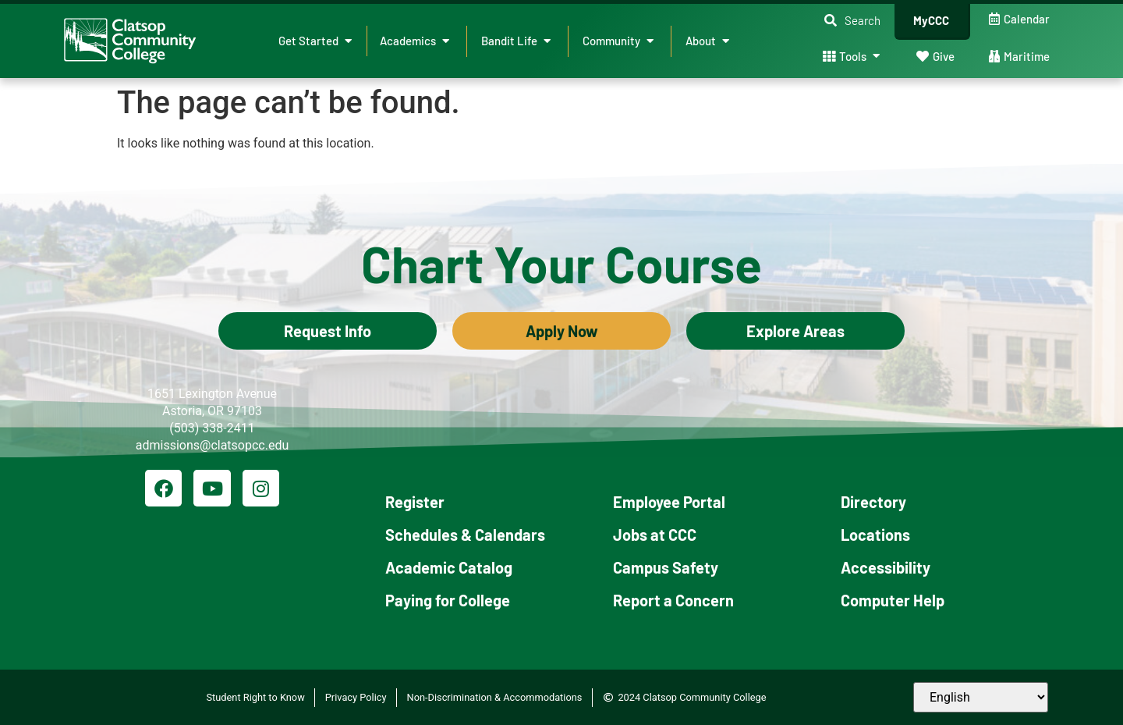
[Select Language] (980, 697)
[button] (852, 20)
